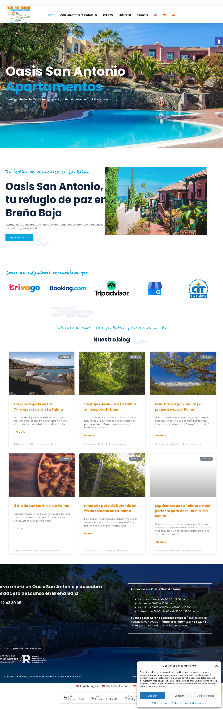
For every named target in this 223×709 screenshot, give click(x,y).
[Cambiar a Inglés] (155, 14)
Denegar (179, 695)
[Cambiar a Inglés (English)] (87, 686)
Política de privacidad (183, 703)
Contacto (142, 14)
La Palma (108, 14)
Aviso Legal (200, 703)
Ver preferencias (205, 695)
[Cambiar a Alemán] (164, 14)
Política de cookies (161, 703)
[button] (219, 41)
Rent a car (125, 14)
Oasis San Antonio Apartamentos (78, 14)
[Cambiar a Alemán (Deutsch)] (116, 686)
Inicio (51, 14)
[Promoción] (136, 699)
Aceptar (152, 695)
